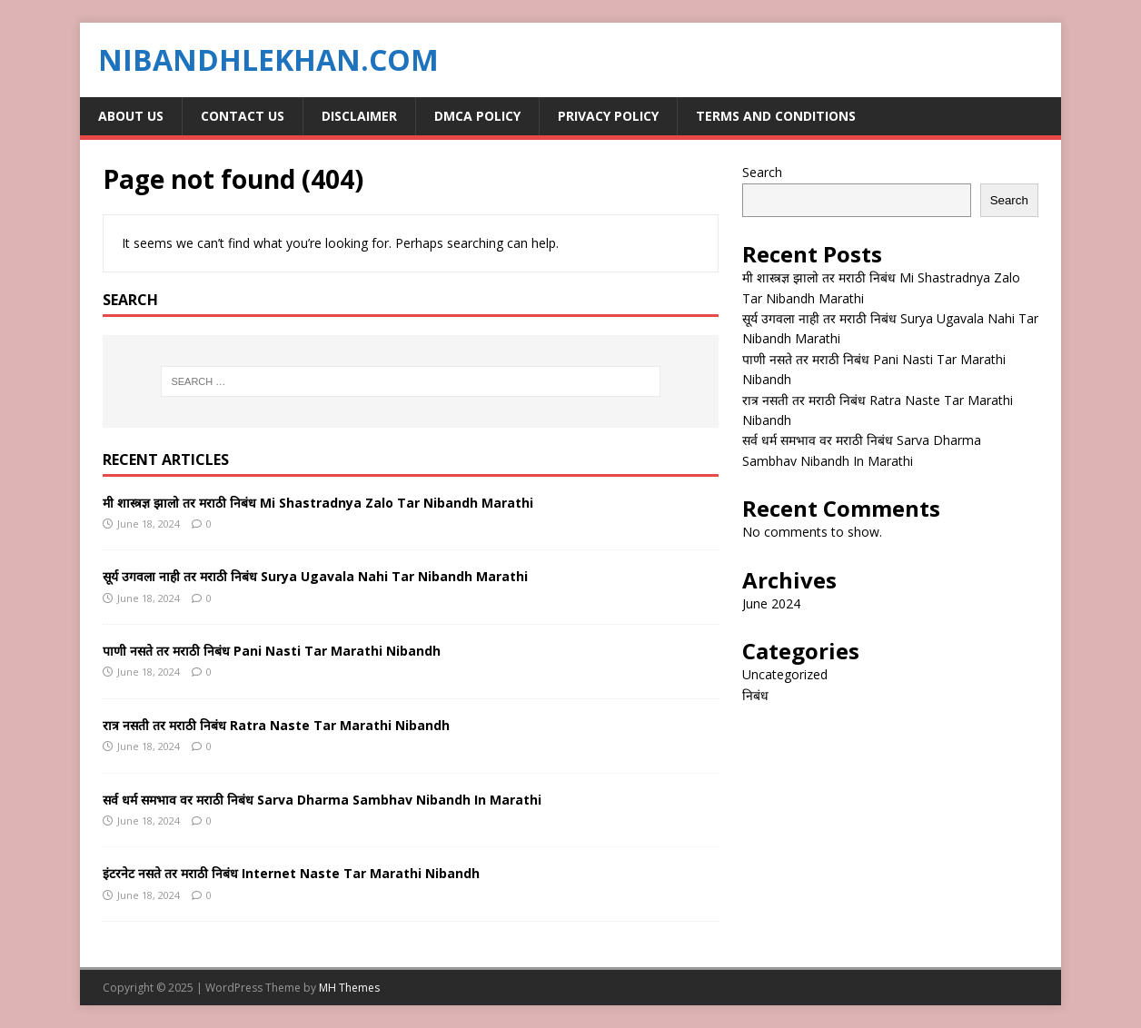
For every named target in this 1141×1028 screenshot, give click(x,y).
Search (762, 172)
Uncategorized (785, 674)
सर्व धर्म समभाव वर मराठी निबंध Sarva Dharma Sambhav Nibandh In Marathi (322, 799)
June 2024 (771, 603)
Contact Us (242, 115)
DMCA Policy (477, 115)
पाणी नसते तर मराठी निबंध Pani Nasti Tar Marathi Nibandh (272, 650)
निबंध (755, 695)
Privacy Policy (608, 115)
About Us (131, 115)
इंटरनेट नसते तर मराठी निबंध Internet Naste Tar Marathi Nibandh (291, 873)
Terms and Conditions (776, 115)
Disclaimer (359, 115)
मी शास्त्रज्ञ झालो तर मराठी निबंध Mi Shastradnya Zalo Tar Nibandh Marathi (318, 502)
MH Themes (349, 987)
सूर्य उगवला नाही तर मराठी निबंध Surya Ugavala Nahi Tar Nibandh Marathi (315, 576)
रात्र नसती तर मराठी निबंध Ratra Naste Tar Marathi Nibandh (276, 725)
